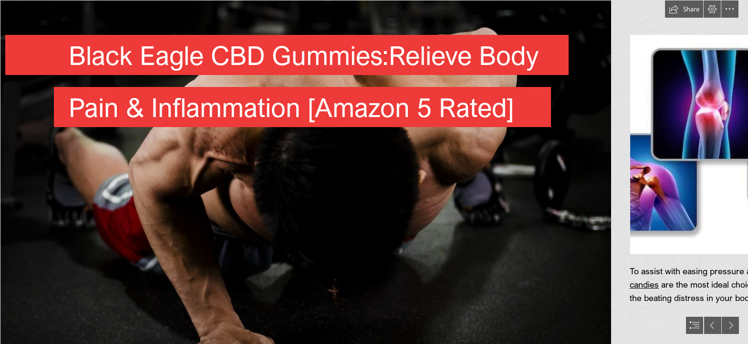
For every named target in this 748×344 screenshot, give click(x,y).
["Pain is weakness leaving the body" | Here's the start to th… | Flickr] (305, 172)
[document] (374, 172)
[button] (684, 9)
